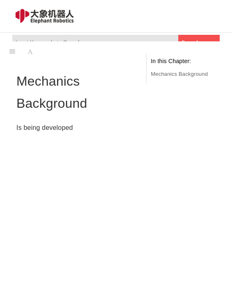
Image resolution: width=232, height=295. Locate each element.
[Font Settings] (30, 51)
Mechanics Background (179, 74)
